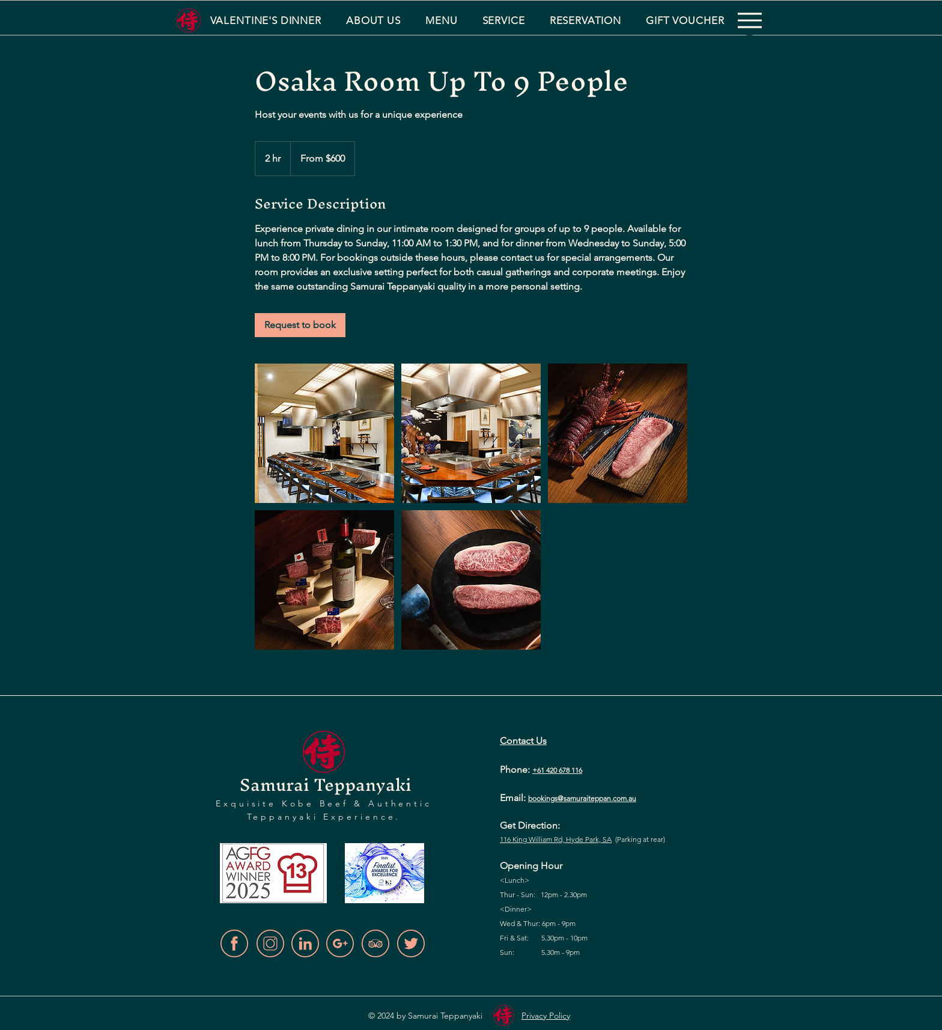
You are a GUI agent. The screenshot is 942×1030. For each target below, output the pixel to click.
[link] (300, 325)
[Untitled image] (324, 433)
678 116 (570, 770)
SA (606, 839)
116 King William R (529, 839)
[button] (373, 20)
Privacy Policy (545, 1015)
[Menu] (749, 20)
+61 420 (545, 770)
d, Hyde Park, (579, 839)
